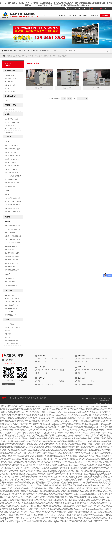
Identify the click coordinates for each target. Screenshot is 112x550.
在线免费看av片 (43, 484)
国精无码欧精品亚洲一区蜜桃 (77, 417)
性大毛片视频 (104, 497)
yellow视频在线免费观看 (20, 499)
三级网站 (9, 411)
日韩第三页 (41, 428)
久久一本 (81, 453)
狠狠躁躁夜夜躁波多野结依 (12, 429)
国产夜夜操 (91, 473)
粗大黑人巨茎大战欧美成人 (55, 493)
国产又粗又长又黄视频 (44, 441)
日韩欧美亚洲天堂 (89, 417)
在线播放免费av (106, 446)
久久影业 (28, 473)
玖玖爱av (33, 481)
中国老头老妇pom (44, 435)
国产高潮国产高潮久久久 (91, 409)
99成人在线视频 (92, 503)
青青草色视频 (64, 519)
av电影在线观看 (64, 481)
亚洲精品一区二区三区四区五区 (74, 517)
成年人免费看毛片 (70, 459)
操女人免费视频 (91, 491)
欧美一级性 (42, 408)
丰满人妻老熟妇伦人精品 (34, 470)
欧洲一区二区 (15, 437)
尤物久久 (39, 506)
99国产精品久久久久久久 (51, 505)
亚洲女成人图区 (22, 465)
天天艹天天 (88, 432)
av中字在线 (106, 485)
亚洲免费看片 (51, 475)
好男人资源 (107, 478)
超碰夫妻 (31, 446)
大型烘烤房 (53, 51)
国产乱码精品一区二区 (19, 502)
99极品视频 (108, 437)
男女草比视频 (15, 514)
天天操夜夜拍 (68, 411)
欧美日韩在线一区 (42, 412)
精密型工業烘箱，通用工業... (13, 198)
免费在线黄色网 (39, 496)
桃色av (18, 500)
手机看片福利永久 (37, 440)
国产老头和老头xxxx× (30, 449)
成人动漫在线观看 (9, 491)
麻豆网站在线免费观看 (85, 487)
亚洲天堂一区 (97, 517)
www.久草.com (104, 428)
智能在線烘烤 (10, 70)
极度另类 (19, 458)
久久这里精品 (32, 425)
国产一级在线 (83, 481)
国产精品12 (4, 415)
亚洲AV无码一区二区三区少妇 (29, 426)
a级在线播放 (29, 503)
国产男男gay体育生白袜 (10, 512)
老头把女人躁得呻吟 (23, 462)
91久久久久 (13, 478)
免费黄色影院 (79, 447)
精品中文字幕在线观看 (75, 514)
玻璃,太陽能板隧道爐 (11, 246)
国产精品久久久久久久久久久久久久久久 (28, 479)
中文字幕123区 (18, 431)
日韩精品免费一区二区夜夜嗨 (71, 420)
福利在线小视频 (65, 514)
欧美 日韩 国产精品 (67, 453)
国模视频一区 (42, 509)
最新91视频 (75, 453)
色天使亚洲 (82, 450)
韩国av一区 (48, 459)
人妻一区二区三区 (84, 484)
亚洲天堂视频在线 (26, 481)
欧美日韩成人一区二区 (63, 409)
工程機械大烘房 (9, 125)
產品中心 (52, 15)
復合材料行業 (9, 81)
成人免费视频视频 (70, 505)
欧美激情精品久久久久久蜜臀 (45, 482)
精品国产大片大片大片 (21, 464)
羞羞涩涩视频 (44, 462)
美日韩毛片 (54, 487)
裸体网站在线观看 (6, 450)
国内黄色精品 (76, 487)
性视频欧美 (39, 426)
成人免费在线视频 (96, 490)
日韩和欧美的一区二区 (37, 475)
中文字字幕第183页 (19, 467)
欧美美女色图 (14, 450)
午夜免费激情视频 (8, 435)
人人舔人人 (66, 417)
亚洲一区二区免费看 (98, 421)
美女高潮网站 (58, 485)
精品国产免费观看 (58, 423)
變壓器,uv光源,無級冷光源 (12, 327)
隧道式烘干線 (45, 51)
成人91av (66, 461)
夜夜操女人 (89, 506)
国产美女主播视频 (105, 418)
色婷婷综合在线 (85, 512)
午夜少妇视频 (53, 465)
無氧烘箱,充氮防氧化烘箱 (12, 159)
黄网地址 (2, 468)
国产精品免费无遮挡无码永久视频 (42, 450)
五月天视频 (43, 476)
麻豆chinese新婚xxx (57, 511)
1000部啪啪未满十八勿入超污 (58, 426)
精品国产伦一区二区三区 (52, 432)
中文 (95, 8)
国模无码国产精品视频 (93, 468)
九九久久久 (101, 475)
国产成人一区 (51, 499)
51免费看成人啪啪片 (35, 420)
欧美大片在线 (106, 421)
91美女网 (36, 459)
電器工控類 (8, 334)
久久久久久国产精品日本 (79, 497)
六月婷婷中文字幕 (20, 506)
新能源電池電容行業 (10, 78)
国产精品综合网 (36, 503)
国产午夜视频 (16, 503)
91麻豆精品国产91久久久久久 (94, 411)
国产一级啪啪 (61, 487)
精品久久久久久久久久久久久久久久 (51, 519)
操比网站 (87, 414)
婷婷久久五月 (19, 425)
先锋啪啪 (38, 487)
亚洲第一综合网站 (4, 472)
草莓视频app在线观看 (94, 461)
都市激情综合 (103, 461)
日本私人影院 (11, 505)
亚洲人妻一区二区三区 (33, 435)
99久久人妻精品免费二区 (30, 418)
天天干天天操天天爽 (50, 491)
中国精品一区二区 (66, 449)
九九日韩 (43, 470)
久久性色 (89, 423)
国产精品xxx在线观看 (80, 479)
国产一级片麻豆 (43, 522)
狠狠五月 (53, 429)
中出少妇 (16, 417)
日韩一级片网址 (11, 431)
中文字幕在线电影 (84, 435)
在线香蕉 (65, 491)
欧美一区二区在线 (75, 464)
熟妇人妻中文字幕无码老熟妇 (36, 490)
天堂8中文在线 (41, 461)
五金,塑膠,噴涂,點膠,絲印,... (12, 166)
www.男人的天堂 (62, 505)
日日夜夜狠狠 (28, 505)
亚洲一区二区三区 (10, 494)
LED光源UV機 (9, 311)
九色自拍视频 (90, 446)
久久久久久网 (55, 420)
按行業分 (37, 56)
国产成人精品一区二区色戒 (101, 426)
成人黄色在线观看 (12, 500)
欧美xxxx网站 (97, 417)
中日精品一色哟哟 (75, 415)
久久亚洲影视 (21, 440)
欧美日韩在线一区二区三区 (38, 417)
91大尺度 (41, 467)
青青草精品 (98, 462)
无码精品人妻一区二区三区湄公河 (8, 444)
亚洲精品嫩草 (45, 464)
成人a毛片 (16, 472)
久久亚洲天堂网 (69, 438)
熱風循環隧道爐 (9, 278)
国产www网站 (3, 497)
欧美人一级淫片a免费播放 (38, 505)
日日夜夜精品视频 (41, 473)
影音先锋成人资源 (82, 511)
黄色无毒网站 (71, 470)
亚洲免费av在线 (51, 522)
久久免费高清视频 (7, 421)
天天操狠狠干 (79, 461)
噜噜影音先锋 (28, 467)
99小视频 (109, 423)
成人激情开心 (58, 446)
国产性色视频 (82, 500)
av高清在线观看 (82, 502)
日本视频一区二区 (32, 438)
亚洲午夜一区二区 (100, 478)
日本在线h (24, 459)
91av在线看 (39, 499)
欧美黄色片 (96, 437)
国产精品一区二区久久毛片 (22, 412)
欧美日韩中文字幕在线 (104, 505)
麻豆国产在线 (84, 426)
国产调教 (24, 494)
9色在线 (75, 462)
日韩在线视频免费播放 (99, 476)
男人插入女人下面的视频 (66, 462)
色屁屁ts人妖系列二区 (89, 444)
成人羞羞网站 (33, 414)
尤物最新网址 (74, 502)
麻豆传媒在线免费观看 (13, 455)
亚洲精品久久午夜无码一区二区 (52, 470)
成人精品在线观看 (83, 420)
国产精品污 (61, 512)
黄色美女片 (21, 452)
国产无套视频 (24, 435)
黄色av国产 (82, 458)
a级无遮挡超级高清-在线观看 (30, 482)
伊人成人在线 (35, 415)
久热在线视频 (59, 415)
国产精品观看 (93, 512)
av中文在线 (65, 452)
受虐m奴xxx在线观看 (78, 421)
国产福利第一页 (25, 432)
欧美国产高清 (83, 464)
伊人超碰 (53, 431)
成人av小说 (39, 425)
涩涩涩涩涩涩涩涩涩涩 (66, 458)
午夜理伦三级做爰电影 (67, 493)
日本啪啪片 (35, 515)
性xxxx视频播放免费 (12, 458)
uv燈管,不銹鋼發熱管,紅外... (13, 344)
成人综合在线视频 (31, 499)
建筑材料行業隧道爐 (10, 266)
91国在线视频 (89, 437)
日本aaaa (48, 473)
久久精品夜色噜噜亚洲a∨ (51, 409)
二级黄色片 (19, 481)
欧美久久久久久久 (94, 484)
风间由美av (51, 462)
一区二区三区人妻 (106, 482)
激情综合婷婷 (94, 432)
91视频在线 (18, 517)
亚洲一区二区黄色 (68, 497)
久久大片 (78, 508)
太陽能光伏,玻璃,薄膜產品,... (13, 172)
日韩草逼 (93, 487)
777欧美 (28, 472)
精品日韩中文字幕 (49, 453)
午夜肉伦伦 (74, 412)
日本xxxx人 (13, 426)
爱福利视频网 (42, 415)
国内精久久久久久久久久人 (103, 503)
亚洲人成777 (10, 461)
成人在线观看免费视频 (18, 418)
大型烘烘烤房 (42, 398)
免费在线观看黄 (95, 519)
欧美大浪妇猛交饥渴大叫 (76, 485)
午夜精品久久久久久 (21, 468)
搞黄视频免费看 (88, 425)
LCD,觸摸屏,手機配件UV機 (12, 301)
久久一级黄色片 (66, 475)
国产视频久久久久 (75, 484)
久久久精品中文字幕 (24, 455)
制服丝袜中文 (39, 478)
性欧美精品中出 (102, 423)
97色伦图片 (42, 409)
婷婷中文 (90, 499)
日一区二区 (50, 515)
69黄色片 (103, 517)
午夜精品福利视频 (23, 490)
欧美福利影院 (51, 446)
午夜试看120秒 (15, 409)
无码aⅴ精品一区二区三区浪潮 (53, 444)
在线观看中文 (30, 459)
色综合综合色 (35, 502)
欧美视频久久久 (95, 505)
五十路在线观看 (24, 470)
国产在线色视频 (106, 440)
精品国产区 (30, 464)
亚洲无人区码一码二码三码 (65, 467)
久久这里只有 (52, 464)
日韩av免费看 (103, 506)
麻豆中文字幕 (31, 462)
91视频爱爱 (23, 503)
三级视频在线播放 (11, 506)
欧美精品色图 (67, 441)
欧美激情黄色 (57, 472)
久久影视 (76, 490)
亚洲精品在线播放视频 (27, 461)
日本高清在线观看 (12, 485)
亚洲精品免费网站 (43, 423)
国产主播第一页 (80, 455)
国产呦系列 (9, 414)
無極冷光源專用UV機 (11, 308)
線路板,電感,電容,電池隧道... (13, 243)
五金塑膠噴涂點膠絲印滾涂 (48, 56)
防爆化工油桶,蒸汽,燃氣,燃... (13, 155)
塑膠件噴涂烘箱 (62, 56)
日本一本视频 (54, 408)
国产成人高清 (71, 437)
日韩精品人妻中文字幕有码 (82, 441)
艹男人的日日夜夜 (50, 418)
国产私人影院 (56, 502)
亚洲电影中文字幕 (80, 409)
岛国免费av (57, 437)
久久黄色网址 (47, 431)
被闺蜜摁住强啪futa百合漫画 (71, 496)
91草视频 (49, 520)
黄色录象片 (79, 434)
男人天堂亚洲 (15, 411)
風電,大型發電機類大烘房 (12, 122)
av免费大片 (18, 519)
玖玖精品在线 (87, 453)
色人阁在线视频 (67, 450)
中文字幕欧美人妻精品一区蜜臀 (38, 512)
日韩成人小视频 (25, 428)
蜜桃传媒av (57, 462)
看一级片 (103, 462)
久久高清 (74, 455)
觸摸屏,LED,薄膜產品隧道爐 (13, 236)
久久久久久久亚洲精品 (37, 485)
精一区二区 (107, 453)
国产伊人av (22, 472)
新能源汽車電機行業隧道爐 (12, 226)
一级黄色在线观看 (51, 509)
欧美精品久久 (96, 408)
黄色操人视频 (100, 438)
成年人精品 (51, 423)
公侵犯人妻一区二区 (96, 479)
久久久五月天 (82, 482)
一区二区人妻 (103, 431)
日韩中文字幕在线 (31, 487)
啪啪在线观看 (91, 426)
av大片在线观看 (62, 447)
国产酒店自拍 (57, 421)
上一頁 (69, 98)
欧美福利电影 (20, 444)
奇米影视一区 (35, 509)
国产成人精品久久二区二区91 (25, 522)
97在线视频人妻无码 (7, 522)
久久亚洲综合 (64, 470)
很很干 (90, 515)
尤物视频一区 (62, 443)
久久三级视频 (59, 428)
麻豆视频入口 (58, 449)
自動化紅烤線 (22, 398)
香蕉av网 (68, 520)
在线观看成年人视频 (5, 484)
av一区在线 (42, 459)
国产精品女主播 (5, 459)
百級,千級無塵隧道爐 (11, 285)
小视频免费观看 (20, 512)
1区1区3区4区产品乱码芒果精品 (89, 470)
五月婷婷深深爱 (28, 440)
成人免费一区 (77, 438)
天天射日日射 (72, 409)
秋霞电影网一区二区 (107, 456)
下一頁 (79, 98)
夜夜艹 (44, 520)
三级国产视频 (10, 441)
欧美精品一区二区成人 (66, 472)
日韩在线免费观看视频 (66, 515)
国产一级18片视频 (11, 425)
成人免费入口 (27, 512)
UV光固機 (8, 290)
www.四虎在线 (68, 512)
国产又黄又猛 (96, 431)
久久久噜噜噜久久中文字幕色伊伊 (61, 456)
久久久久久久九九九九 (26, 497)
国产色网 (19, 428)
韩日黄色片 (103, 511)
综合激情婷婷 (104, 464)
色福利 (101, 449)
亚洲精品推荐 (55, 496)
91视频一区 (80, 412)
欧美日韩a (48, 414)
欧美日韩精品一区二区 (8, 449)
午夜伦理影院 (64, 437)
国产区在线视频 (49, 438)
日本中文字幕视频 (41, 414)
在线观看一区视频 (99, 458)
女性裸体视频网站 (47, 496)
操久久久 (83, 415)
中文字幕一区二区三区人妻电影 (40, 494)
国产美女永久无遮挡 (73, 465)
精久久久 (55, 500)
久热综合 (11, 475)
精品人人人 (39, 481)
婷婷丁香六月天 (20, 478)
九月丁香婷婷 (94, 423)
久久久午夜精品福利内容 (29, 496)
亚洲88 (91, 476)
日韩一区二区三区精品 (88, 485)
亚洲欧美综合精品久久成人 (98, 415)
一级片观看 (45, 499)
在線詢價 (105, 15)
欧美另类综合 (93, 496)
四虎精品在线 (75, 443)
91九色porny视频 (60, 497)
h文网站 (89, 459)
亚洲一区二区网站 (68, 473)
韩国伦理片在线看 (47, 497)
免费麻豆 (12, 520)
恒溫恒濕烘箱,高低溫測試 (12, 208)
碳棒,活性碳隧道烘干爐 (11, 263)
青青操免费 (60, 473)
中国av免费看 (28, 475)
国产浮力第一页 (32, 434)
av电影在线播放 (46, 440)
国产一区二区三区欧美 (48, 449)
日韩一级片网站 (98, 446)
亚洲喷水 (27, 414)
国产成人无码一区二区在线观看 (104, 500)
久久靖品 (92, 435)
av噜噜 (52, 421)
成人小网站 (60, 441)
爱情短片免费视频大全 (94, 418)
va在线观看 (19, 426)
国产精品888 (92, 488)
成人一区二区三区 (99, 435)
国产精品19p (72, 414)
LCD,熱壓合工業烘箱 (11, 169)
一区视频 (106, 493)
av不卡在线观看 (91, 420)
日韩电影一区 (80, 462)
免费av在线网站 (93, 450)
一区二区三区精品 (33, 441)
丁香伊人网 (93, 456)
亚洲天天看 (12, 464)
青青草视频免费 (4, 417)
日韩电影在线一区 (62, 476)
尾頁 (86, 98)
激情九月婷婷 (18, 494)
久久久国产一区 (75, 450)
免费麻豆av (86, 461)
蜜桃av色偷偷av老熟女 (70, 508)
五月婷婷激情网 (13, 440)
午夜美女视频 (5, 475)
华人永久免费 (18, 520)
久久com (27, 456)
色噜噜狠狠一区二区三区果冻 (94, 481)
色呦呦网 (5, 462)
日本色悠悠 (67, 464)
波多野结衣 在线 (107, 443)
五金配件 (7, 337)
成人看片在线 (91, 440)
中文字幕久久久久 (34, 455)
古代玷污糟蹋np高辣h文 (68, 431)
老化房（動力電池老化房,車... (13, 129)
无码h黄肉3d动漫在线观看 (11, 465)
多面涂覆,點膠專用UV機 (11, 305)
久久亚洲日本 (63, 484)
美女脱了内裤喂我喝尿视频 (38, 437)
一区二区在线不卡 (10, 517)
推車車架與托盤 (9, 324)
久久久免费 (60, 450)
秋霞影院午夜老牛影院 (37, 493)
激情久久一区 (73, 475)
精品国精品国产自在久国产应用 (59, 482)
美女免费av (86, 467)
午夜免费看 (13, 484)
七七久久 (15, 522)
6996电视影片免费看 (91, 472)
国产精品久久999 (25, 446)
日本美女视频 (82, 472)
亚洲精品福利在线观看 (88, 517)
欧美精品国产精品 (23, 514)
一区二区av (77, 431)
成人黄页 (73, 441)
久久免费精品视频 (100, 487)
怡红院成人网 (78, 503)
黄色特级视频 (96, 455)
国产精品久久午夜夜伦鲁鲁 (17, 456)
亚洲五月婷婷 (24, 519)
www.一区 (74, 428)
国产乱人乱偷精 (84, 440)
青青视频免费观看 (49, 417)
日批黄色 (92, 462)
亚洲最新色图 (104, 441)
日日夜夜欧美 (56, 488)
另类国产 (45, 475)
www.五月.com (105, 490)
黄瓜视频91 (80, 429)
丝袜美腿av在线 (35, 468)
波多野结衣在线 (32, 519)
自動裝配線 (8, 100)
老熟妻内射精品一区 (25, 500)
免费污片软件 (75, 515)
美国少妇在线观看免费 (49, 485)
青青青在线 (20, 447)
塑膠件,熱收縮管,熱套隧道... (13, 256)
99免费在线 (48, 408)
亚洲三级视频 (77, 519)
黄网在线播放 (105, 481)
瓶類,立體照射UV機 (10, 315)
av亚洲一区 (10, 497)
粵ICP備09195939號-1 (103, 400)
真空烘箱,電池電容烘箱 (11, 162)
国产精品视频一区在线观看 (15, 423)
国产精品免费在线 (51, 412)
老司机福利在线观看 (19, 491)
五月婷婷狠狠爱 (17, 497)
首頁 (43, 15)
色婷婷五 (78, 520)
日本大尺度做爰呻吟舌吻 (81, 468)
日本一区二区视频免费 (54, 494)
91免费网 (50, 514)
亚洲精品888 (70, 476)
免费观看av (26, 425)
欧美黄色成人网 (88, 455)
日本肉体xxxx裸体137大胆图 (80, 493)
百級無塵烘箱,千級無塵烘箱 (12, 211)
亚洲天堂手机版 (47, 426)
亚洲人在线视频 (88, 522)
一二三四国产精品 (48, 456)
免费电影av (56, 443)
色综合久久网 (93, 453)
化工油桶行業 (9, 88)
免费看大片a (102, 437)
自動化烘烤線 (13, 51)
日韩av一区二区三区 (50, 461)
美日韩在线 (32, 508)
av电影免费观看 (13, 459)
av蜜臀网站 (17, 470)
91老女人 (36, 443)
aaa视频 (70, 482)
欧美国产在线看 (100, 512)
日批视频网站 (108, 468)
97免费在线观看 (60, 464)
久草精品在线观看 (34, 472)
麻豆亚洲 (5, 499)
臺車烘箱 (38, 51)
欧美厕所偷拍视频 (59, 417)
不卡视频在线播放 (41, 438)
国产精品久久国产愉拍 (46, 487)
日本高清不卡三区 (79, 444)
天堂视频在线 (98, 488)
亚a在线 (9, 462)
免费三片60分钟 (40, 429)
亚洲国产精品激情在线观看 (70, 509)
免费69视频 (104, 411)
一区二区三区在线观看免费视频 (40, 514)
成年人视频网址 (22, 487)
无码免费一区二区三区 (77, 467)
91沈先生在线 (59, 491)
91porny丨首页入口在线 (18, 414)
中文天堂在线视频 (25, 488)
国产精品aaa (87, 412)
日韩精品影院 (89, 408)
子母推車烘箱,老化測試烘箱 (12, 205)
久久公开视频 (12, 408)
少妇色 (98, 464)
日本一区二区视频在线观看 (100, 429)
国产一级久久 (108, 467)
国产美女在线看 (67, 412)
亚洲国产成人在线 (66, 446)
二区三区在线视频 (104, 519)
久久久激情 (10, 417)
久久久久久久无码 (34, 428)
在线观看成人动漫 (46, 481)
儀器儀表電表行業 (10, 85)
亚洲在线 (65, 429)
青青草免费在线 (97, 497)
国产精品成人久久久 (83, 499)
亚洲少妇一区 (60, 412)
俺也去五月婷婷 (21, 485)
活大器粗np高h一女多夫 (60, 425)
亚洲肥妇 (103, 425)
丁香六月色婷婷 (83, 446)
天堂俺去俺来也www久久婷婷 (65, 500)
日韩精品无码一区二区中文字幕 (78, 506)
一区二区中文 (46, 421)
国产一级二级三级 (80, 414)
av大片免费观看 (75, 408)
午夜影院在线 (35, 467)
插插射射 (41, 455)
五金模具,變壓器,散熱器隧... (13, 253)
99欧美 (32, 421)
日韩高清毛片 (28, 417)
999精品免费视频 (20, 408)
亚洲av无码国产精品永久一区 (73, 426)
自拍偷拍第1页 (100, 520)
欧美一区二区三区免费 (30, 478)
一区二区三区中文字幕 (84, 496)
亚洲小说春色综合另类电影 (23, 421)
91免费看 (10, 418)
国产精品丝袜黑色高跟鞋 (100, 452)
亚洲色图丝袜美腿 (94, 467)
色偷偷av (87, 476)
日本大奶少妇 (107, 435)
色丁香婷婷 (101, 467)
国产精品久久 (59, 478)
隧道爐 (7, 217)
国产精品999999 (58, 490)
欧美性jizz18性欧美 (56, 414)
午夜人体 (91, 447)
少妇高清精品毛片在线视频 (24, 415)
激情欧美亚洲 (11, 432)
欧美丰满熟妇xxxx (75, 435)
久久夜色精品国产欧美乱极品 (49, 434)
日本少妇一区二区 (11, 481)
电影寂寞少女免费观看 (26, 509)
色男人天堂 (70, 491)
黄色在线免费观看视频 (67, 440)
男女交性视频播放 (94, 414)
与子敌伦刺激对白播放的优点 (74, 425)
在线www (35, 497)
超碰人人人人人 (58, 506)
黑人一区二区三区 (102, 514)
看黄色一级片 (35, 458)
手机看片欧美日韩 (34, 484)
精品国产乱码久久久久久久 (104, 409)
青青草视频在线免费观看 (86, 431)
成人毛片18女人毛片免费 (26, 429)
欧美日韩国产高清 (76, 488)
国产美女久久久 (20, 515)
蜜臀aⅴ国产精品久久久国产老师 (21, 441)
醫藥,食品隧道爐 (9, 249)
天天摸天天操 (7, 496)
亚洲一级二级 (84, 520)
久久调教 (41, 502)
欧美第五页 (4, 418)
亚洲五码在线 (6, 440)
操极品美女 (15, 479)
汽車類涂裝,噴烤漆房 (11, 132)
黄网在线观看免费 (67, 428)
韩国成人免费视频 (27, 431)
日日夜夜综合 (74, 449)
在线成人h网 (3, 502)
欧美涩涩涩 (65, 418)
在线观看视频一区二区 (14, 493)
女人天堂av (8, 447)
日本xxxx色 (75, 500)
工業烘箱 (20, 51)
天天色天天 (87, 462)
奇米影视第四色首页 (86, 519)
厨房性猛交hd (42, 444)
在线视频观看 (102, 414)
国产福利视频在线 (92, 438)
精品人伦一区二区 (7, 409)
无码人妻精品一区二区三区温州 (31, 452)
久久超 (53, 497)
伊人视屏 (76, 476)
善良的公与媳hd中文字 (45, 468)
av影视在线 (83, 491)
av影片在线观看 (60, 461)
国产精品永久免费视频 (19, 449)
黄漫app (69, 484)
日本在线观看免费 (98, 485)
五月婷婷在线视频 (106, 488)
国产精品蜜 (21, 417)
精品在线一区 (98, 440)
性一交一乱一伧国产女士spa (79, 411)
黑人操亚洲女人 (22, 443)
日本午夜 (88, 500)
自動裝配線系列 (10, 96)
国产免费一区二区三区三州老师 (69, 499)
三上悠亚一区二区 (71, 447)
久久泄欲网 (107, 512)
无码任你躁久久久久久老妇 (93, 511)
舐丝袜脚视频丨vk (76, 423)
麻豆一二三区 (92, 478)
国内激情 (2, 470)
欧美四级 (58, 522)
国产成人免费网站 (13, 508)
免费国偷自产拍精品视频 (40, 447)
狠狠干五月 (55, 512)
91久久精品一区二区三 (86, 508)
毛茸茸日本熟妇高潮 (84, 465)
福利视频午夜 (44, 411)
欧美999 (73, 520)
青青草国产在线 (56, 458)
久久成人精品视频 (72, 429)
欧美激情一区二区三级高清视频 (33, 511)
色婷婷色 (21, 420)
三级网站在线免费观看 (98, 515)
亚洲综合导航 (13, 453)
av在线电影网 (58, 499)
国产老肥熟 (18, 432)
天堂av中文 (35, 491)
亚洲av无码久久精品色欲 (85, 456)
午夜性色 (109, 429)
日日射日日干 (100, 472)
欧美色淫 (61, 496)
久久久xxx (61, 420)
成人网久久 (5, 493)
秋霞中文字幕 (11, 467)
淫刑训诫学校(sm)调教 (23, 508)
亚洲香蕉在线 (95, 475)
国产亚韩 (66, 465)
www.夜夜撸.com (28, 515)
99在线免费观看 (14, 473)
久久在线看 (35, 423)
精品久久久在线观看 (11, 434)
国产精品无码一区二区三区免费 (37, 453)
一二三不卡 (69, 443)
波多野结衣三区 (75, 446)
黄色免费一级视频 (76, 512)
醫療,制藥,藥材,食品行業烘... (13, 183)
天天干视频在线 (58, 418)
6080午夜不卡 (27, 444)
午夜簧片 (10, 415)
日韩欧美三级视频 (15, 446)
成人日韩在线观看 (9, 470)
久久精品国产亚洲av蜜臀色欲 (51, 467)
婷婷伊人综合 (39, 520)
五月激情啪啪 (9, 482)
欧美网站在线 (71, 479)
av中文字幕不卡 (17, 435)
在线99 (87, 450)
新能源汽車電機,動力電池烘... (13, 149)
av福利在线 (49, 458)
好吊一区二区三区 (57, 479)
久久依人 (30, 514)
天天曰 (33, 429)
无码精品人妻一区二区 (58, 508)
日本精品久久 (59, 434)
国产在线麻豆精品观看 (33, 409)
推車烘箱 (32, 51)
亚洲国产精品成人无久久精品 (46, 472)
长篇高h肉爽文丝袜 (54, 455)
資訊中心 (62, 15)
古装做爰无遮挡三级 (8, 503)
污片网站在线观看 (34, 488)
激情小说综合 (54, 473)
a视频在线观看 (5, 443)
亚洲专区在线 (91, 493)
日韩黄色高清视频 (50, 437)
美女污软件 (51, 506)
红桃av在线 (62, 438)
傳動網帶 (7, 330)
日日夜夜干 (14, 462)
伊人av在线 (102, 455)
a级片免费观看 (42, 479)
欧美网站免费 (90, 502)
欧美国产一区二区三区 (68, 490)
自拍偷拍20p (19, 434)
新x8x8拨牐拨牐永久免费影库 (53, 517)
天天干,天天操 (45, 465)
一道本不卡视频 (98, 473)
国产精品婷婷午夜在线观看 (95, 465)
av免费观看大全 (83, 452)
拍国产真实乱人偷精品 (10, 468)
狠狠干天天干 (85, 478)
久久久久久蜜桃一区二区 (6, 479)
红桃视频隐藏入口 (67, 423)
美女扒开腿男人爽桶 (20, 505)
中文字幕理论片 (9, 488)
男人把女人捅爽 (91, 443)
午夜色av (81, 490)
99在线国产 (78, 470)
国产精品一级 (33, 456)
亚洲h (83, 425)
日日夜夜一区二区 (33, 412)
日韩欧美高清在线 (84, 515)
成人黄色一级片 (53, 441)
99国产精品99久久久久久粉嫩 (46, 443)
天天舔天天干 (63, 488)
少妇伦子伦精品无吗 (53, 435)
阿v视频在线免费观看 (10, 412)
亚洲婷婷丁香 (90, 452)
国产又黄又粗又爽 (4, 490)
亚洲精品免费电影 (48, 502)
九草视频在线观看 (29, 450)
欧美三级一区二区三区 (104, 484)
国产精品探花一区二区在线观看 (84, 509)
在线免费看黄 (81, 449)
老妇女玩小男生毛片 (27, 458)
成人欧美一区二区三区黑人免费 (102, 444)
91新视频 (53, 415)
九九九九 (46, 493)
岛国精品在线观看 (55, 481)
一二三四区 (43, 432)
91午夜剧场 (68, 455)
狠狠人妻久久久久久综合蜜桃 (46, 488)
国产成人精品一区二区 (12, 452)
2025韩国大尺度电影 (29, 447)
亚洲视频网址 (101, 453)
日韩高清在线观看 (45, 503)
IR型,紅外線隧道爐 (10, 281)
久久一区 (20, 496)
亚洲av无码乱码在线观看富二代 (83, 505)
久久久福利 (33, 473)
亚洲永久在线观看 (11, 515)
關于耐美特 (83, 15)
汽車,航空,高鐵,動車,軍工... (12, 145)
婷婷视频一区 (9, 420)
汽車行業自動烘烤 (10, 75)
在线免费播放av (66, 506)
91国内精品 (26, 420)
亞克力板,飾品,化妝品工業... (13, 179)
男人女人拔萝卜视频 (80, 432)
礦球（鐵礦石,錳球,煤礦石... (13, 259)
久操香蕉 (72, 503)
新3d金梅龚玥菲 (5, 464)
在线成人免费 (16, 438)
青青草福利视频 (68, 487)
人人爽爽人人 (95, 522)
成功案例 (72, 15)
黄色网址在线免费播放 (35, 411)
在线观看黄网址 (52, 478)
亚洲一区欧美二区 (89, 449)
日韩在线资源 (3, 458)
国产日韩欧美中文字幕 (55, 440)
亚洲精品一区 (85, 503)
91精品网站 (99, 496)
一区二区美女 (28, 502)
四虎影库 (99, 456)
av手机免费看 (54, 450)
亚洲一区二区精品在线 (13, 476)
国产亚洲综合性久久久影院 (25, 437)
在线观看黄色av (17, 461)
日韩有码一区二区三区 (74, 481)
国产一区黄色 (63, 444)
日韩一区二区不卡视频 (83, 418)
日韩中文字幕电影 (43, 515)
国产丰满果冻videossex (67, 421)
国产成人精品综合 (70, 432)
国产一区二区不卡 (30, 465)
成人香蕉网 (108, 432)
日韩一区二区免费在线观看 (6, 438)
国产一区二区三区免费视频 (99, 499)
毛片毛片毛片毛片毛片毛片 (99, 508)
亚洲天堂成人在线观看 (36, 500)
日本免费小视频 (88, 490)
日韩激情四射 (24, 438)
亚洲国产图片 (62, 459)
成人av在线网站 (14, 487)
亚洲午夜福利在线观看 (65, 502)
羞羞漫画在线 (98, 482)
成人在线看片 (30, 443)
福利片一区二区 (65, 414)
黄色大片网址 (59, 429)
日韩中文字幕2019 (103, 509)
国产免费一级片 (101, 470)
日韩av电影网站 (107, 496)
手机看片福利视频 (77, 473)
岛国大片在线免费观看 (48, 490)
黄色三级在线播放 (88, 421)
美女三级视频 (76, 440)
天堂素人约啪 (49, 479)
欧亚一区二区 (14, 496)
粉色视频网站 (47, 429)
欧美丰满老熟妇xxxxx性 (81, 459)
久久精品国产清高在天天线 (40, 446)
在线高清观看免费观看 (24, 476)
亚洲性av (39, 434)
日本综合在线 (60, 465)
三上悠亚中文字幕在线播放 (75, 494)
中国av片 (40, 497)
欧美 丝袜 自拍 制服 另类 (53, 484)
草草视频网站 (5, 508)
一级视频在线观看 (16, 509)
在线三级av (26, 453)
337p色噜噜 (30, 494)
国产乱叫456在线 (80, 522)
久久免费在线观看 (37, 464)
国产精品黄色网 (97, 425)
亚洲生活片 (63, 517)
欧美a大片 (15, 415)
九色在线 (35, 461)
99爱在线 (53, 468)
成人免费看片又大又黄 (26, 517)
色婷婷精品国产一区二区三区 (97, 412)
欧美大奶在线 (3, 411)
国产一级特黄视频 (92, 520)
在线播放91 (71, 519)
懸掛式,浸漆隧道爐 (10, 232)
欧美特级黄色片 (96, 428)
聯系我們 (94, 15)
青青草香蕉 (37, 508)
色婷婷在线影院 (66, 485)
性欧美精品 (56, 438)
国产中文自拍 (36, 517)
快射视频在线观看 (40, 418)
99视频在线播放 (23, 409)
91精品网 (11, 472)
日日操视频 (2, 434)
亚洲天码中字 (38, 465)
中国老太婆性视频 (74, 456)
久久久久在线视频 (13, 443)
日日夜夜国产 (8, 509)
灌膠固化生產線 (10, 105)
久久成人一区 (45, 506)
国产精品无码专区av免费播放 (32, 408)
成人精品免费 (53, 503)
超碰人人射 (96, 449)
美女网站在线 (28, 485)
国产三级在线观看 (6, 478)
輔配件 (7, 319)
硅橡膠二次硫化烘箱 (10, 152)
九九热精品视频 (92, 434)
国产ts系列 (85, 434)
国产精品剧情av (44, 452)
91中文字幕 (75, 482)
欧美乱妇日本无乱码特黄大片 (55, 452)
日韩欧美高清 (108, 415)
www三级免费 (11, 499)
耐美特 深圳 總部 (13, 355)
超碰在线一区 (62, 432)
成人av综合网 (57, 515)
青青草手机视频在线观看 (65, 435)
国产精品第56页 (67, 415)
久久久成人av (89, 497)
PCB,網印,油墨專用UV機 (12, 298)
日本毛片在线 (22, 511)
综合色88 (56, 447)
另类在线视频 (42, 458)
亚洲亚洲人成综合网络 (30, 506)
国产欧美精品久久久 (91, 464)
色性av (19, 459)
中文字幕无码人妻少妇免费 (22, 484)
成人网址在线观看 (70, 468)
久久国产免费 (99, 434)
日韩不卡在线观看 (90, 458)
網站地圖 (95, 403)
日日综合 (70, 488)
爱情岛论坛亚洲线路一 (52, 476)
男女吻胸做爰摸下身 (35, 476)
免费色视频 (62, 455)
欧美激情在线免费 (73, 418)
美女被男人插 (77, 491)
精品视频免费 (3, 425)
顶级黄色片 (65, 479)
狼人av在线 (14, 447)
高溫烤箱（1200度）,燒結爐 (13, 201)
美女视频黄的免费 (60, 411)
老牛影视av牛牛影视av (101, 420)
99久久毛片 (65, 511)
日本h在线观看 (97, 502)
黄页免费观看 (72, 461)
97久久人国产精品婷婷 (80, 437)
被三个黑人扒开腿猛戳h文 (69, 434)
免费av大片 (81, 476)
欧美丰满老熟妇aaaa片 (37, 431)
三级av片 (14, 421)
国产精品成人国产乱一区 (47, 508)
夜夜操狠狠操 (39, 449)
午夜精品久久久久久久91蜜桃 (68, 522)
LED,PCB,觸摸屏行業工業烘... (13, 176)
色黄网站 (50, 500)
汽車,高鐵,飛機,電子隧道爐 (12, 229)
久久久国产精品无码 (47, 511)
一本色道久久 (59, 431)
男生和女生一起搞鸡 (27, 423)
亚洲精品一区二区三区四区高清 (11, 511)
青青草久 (28, 468)
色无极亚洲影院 (58, 453)
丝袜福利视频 (22, 473)
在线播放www (99, 443)
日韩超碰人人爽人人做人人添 (84, 475)
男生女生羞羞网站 (93, 514)
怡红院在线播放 (52, 411)
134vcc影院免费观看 (18, 482)
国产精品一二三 (55, 459)
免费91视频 (95, 509)
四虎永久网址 (81, 428)
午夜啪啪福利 (42, 491)
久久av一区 (38, 462)
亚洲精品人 (100, 450)
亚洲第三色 (15, 420)
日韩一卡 (84, 423)
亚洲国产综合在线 (38, 421)
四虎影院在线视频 (90, 482)
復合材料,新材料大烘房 (11, 119)
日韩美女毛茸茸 (88, 428)
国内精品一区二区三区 (45, 420)
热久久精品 (104, 447)
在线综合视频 (39, 519)
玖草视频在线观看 (73, 511)
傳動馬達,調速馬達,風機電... (13, 340)
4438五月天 (50, 512)
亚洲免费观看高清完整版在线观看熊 (100, 459)
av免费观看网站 (59, 509)
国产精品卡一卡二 (10, 519)
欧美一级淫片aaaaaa (74, 452)
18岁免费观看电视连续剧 (48, 425)
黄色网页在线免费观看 (19, 475)
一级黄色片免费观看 (14, 490)
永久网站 (54, 520)
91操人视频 (88, 415)
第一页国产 (26, 411)
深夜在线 (97, 491)
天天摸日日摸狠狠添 (61, 468)
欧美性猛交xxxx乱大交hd (64, 408)
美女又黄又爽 (21, 450)
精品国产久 (86, 447)
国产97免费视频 (104, 491)
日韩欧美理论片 (83, 443)
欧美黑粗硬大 (85, 488)
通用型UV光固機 (9, 295)
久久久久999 (43, 517)
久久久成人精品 (57, 514)
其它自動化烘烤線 (10, 91)
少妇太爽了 (78, 478)
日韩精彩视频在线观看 (94, 441)
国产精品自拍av (84, 514)
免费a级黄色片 (34, 444)
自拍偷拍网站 (84, 438)
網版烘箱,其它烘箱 (10, 186)
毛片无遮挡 (25, 434)
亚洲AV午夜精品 (28, 491)
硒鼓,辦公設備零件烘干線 (12, 270)
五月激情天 (85, 473)
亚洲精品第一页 (75, 458)
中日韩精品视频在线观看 (26, 493)
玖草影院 (45, 478)
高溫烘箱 (26, 51)
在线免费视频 (101, 432)
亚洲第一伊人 (20, 453)
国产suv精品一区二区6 (50, 428)
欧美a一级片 (82, 408)
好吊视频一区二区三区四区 (28, 520)
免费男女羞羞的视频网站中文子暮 (98, 494)
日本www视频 (97, 447)
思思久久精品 (95, 506)
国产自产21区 (75, 472)
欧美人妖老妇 (17, 488)
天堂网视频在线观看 (88, 429)
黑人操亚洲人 (71, 444)
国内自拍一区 (50, 447)
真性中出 (21, 411)
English (105, 8)
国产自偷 (88, 479)
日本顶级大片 (6, 453)
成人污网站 (108, 470)
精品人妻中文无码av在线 (63, 503)
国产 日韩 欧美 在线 (61, 520)
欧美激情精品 (40, 456)
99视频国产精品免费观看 (69, 478)
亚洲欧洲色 (45, 500)
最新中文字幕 (3, 431)
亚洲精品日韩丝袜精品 (34, 432)
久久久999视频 (106, 465)
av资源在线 (102, 468)
